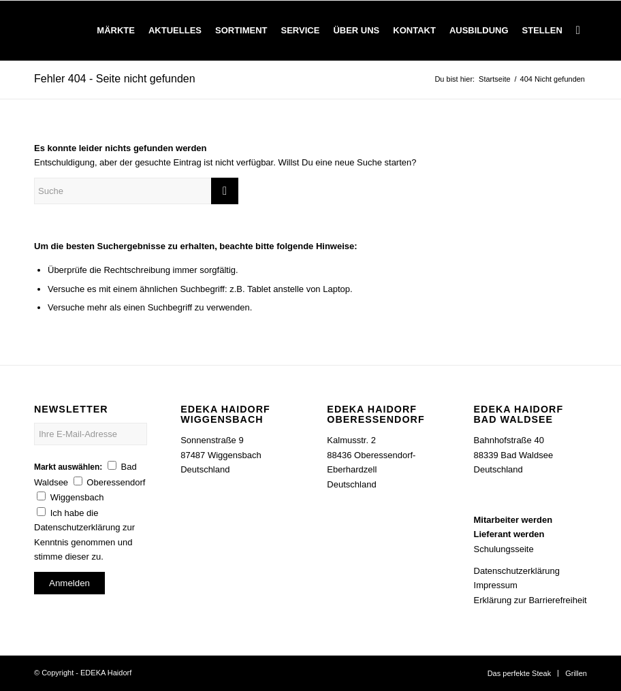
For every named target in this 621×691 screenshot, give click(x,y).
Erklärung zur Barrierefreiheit (530, 600)
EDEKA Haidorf (105, 673)
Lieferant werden (509, 534)
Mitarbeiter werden (513, 520)
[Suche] (578, 31)
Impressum (496, 585)
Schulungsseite (504, 549)
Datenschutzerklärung (517, 571)
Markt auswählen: (68, 467)
